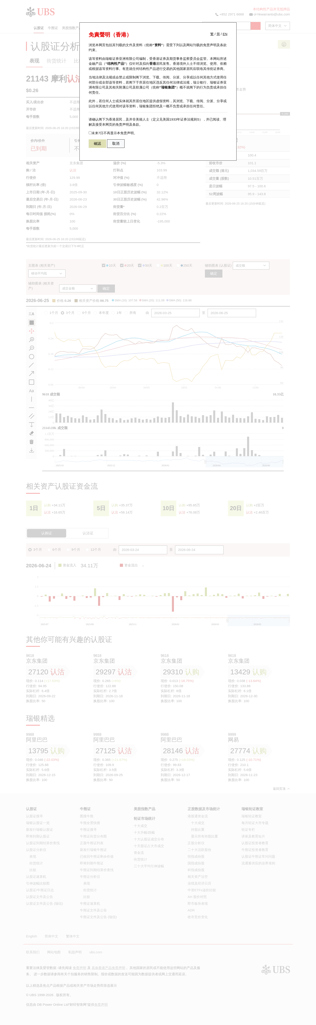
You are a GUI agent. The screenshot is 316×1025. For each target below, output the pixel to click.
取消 (115, 143)
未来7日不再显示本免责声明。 (113, 133)
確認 (97, 143)
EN (225, 34)
